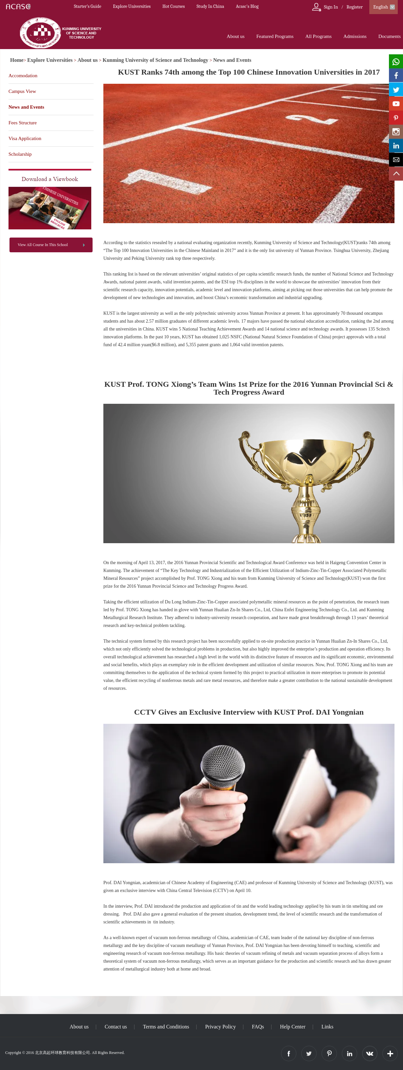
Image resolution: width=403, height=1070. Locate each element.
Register (354, 7)
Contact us (116, 1026)
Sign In (331, 7)
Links (327, 1026)
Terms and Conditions (166, 1026)
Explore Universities (131, 6)
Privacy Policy (220, 1026)
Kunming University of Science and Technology (155, 60)
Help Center (293, 1026)
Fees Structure (23, 122)
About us (236, 36)
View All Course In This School (43, 244)
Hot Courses (174, 6)
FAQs (258, 1026)
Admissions (355, 36)
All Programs (318, 36)
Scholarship (20, 154)
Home (17, 60)
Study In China (210, 6)
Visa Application (25, 138)
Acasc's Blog (247, 6)
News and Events (232, 60)
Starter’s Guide (87, 6)
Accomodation (23, 75)
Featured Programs (275, 36)
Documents (389, 36)
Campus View (22, 91)
